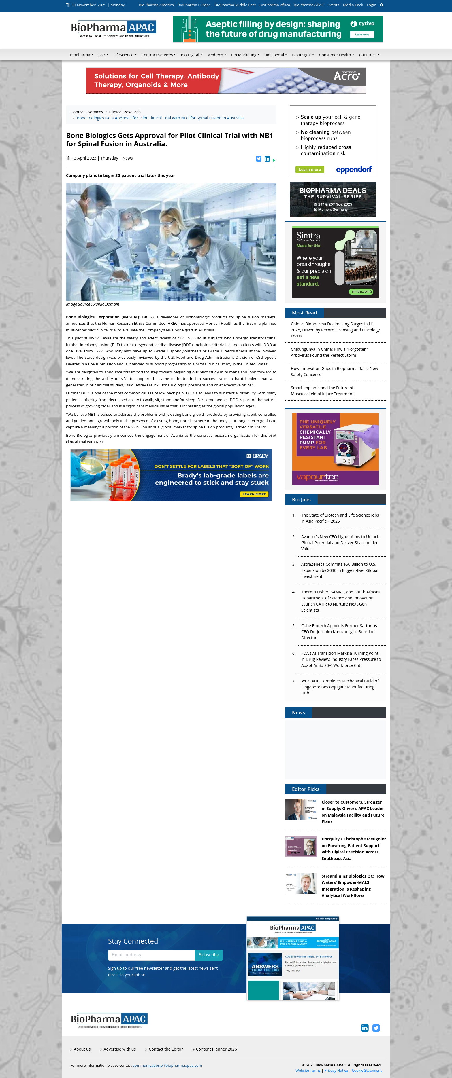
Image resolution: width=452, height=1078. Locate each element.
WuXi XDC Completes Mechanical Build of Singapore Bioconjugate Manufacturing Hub (339, 687)
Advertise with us (118, 1049)
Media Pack (353, 4)
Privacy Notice (336, 1070)
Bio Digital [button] (190, 54)
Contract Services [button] (157, 54)
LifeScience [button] (123, 54)
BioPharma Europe (194, 4)
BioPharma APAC (309, 4)
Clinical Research (125, 112)
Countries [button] (368, 54)
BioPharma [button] (80, 54)
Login (371, 4)
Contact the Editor (164, 1049)
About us (80, 1049)
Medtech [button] (215, 54)
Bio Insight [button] (301, 54)
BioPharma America (156, 4)
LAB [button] (101, 54)
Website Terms (308, 1070)
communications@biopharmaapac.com (167, 1065)
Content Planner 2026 (215, 1049)
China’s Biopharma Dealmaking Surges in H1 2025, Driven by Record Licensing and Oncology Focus (335, 331)
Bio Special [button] (274, 54)
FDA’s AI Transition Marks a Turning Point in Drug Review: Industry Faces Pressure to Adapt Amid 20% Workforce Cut (341, 659)
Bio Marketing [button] (243, 54)
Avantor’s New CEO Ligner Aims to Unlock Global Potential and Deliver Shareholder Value (340, 542)
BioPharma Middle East (235, 4)
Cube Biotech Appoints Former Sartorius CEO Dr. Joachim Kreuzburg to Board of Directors (339, 631)
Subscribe (209, 954)
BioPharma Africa (274, 4)
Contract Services (87, 112)
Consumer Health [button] (335, 54)
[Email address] (151, 955)
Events (333, 4)
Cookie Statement (367, 1070)
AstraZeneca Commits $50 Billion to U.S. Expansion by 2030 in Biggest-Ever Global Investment (339, 570)
